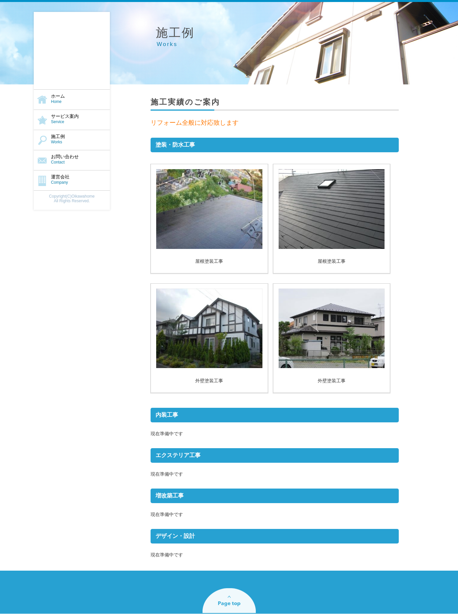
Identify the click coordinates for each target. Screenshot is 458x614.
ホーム (72, 98)
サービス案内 (72, 119)
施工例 (72, 139)
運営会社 (72, 179)
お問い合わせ (72, 159)
